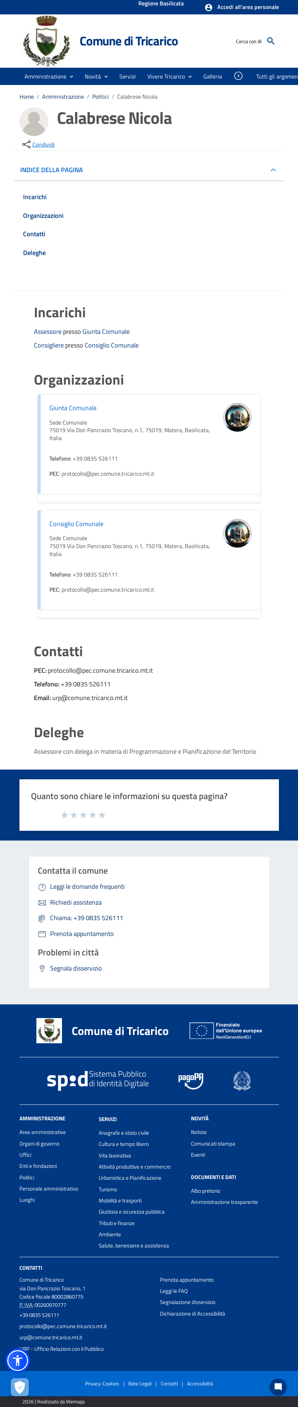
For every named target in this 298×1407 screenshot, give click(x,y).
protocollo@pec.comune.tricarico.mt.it (63, 1326)
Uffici (25, 1155)
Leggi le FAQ (174, 1291)
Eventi (198, 1155)
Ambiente (110, 1234)
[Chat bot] (278, 1387)
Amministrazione (63, 96)
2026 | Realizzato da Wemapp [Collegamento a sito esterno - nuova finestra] (53, 1401)
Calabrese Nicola (137, 96)
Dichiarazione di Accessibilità (192, 1313)
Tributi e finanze (117, 1223)
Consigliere (49, 345)
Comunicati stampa (213, 1143)
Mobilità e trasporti (120, 1200)
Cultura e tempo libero (124, 1144)
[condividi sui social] (37, 144)
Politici (100, 96)
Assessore (48, 331)
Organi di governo (39, 1143)
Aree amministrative (42, 1132)
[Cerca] (271, 41)
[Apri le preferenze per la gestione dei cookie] (20, 1387)
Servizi (108, 1119)
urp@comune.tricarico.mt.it (50, 1337)
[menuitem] (213, 76)
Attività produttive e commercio (134, 1166)
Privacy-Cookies (102, 1383)
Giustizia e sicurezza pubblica (132, 1211)
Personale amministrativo (48, 1188)
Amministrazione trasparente (224, 1202)
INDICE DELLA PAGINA (54, 170)
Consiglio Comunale (112, 345)
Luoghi (27, 1200)
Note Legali (140, 1383)
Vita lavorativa (115, 1155)
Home (26, 96)
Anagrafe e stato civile (124, 1133)
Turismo (108, 1189)
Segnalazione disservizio (187, 1302)
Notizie (199, 1132)
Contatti (30, 1267)
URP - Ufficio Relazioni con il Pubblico (61, 1349)
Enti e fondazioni (38, 1166)
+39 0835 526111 (39, 1315)
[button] (241, 7)
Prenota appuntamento (187, 1280)
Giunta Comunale (106, 331)
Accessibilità (200, 1383)
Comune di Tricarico (129, 40)
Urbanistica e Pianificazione (130, 1178)
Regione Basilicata (161, 4)
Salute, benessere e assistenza (134, 1245)
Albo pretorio (205, 1191)
